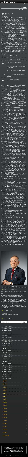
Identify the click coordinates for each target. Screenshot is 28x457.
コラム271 (4, 350)
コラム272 (4, 348)
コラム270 (4, 352)
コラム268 (4, 356)
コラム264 (4, 363)
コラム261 (4, 369)
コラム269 (4, 354)
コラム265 (4, 361)
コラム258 (4, 374)
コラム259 (4, 373)
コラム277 (4, 339)
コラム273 (4, 347)
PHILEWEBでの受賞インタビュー (10, 314)
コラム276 (4, 341)
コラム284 (4, 326)
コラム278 (4, 337)
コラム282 (4, 330)
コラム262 (4, 367)
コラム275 (4, 343)
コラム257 (4, 376)
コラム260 (4, 371)
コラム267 (4, 358)
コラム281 (4, 332)
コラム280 (4, 334)
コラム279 (4, 335)
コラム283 (4, 328)
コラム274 (4, 345)
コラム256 (4, 378)
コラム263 (4, 365)
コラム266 (4, 360)
